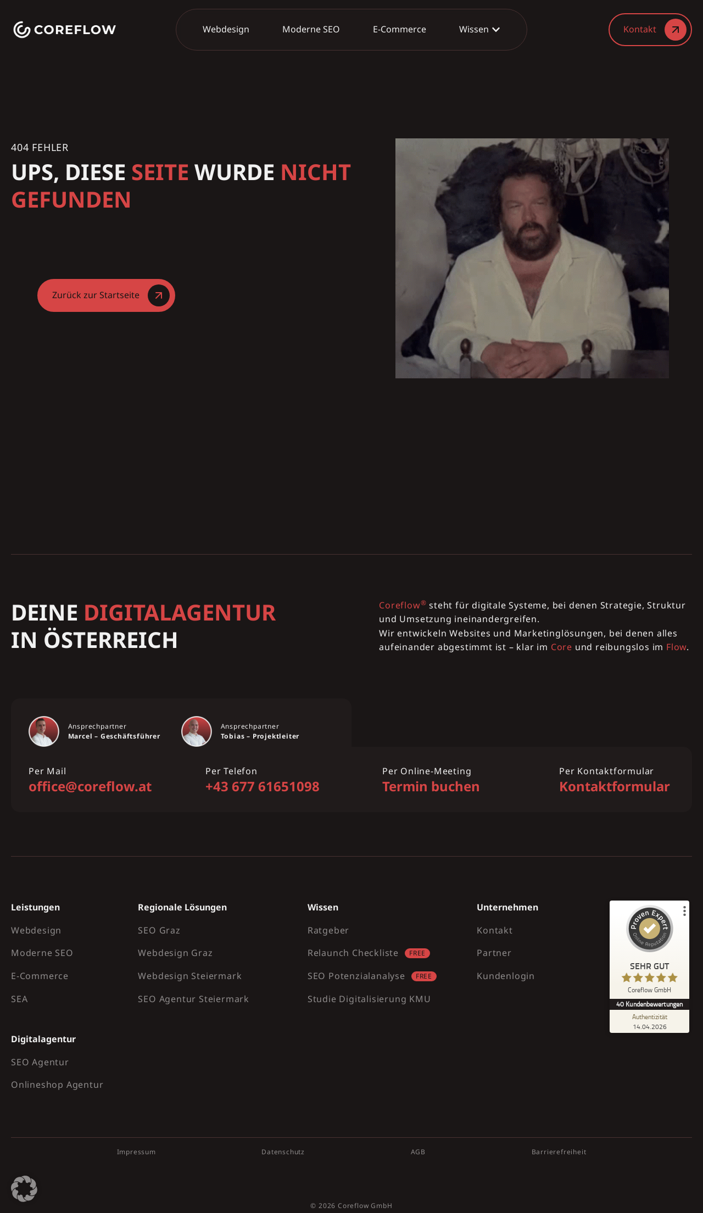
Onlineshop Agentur (57, 1084)
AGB (418, 1151)
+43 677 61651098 (262, 786)
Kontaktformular (614, 786)
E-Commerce (40, 976)
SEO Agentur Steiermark (193, 999)
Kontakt (495, 930)
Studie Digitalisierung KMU (369, 999)
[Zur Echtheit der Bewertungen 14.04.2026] (651, 1021)
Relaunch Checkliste (353, 953)
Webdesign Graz (175, 953)
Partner (494, 953)
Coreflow (353, 1205)
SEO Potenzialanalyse (356, 976)
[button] (24, 1189)
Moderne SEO (42, 953)
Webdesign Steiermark (190, 976)
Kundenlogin (506, 976)
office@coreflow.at (90, 786)
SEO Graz (159, 930)
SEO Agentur (40, 1062)
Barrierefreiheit (559, 1151)
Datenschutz (283, 1151)
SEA (19, 999)
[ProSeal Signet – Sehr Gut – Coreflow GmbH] (651, 952)
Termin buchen (431, 786)
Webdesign (36, 930)
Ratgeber (328, 930)
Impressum (136, 1151)
